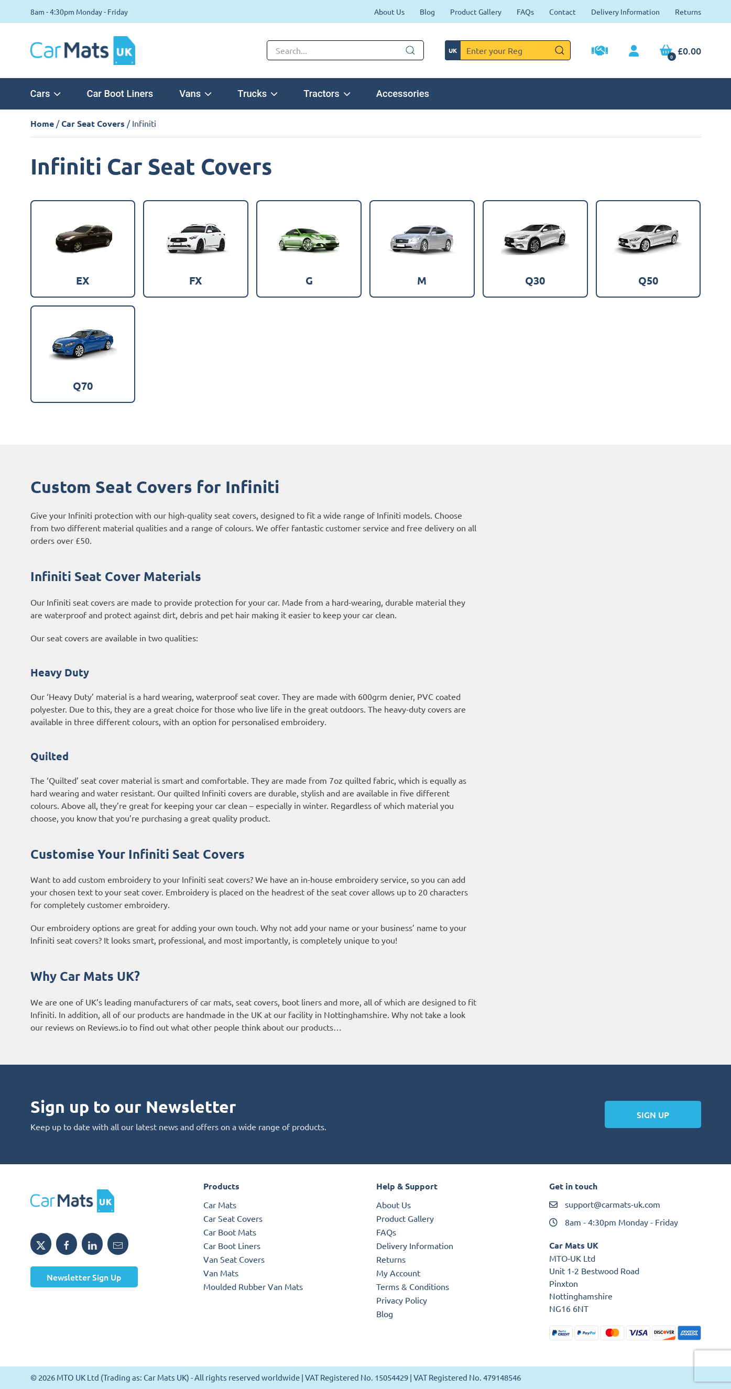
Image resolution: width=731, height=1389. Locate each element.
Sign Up (653, 1114)
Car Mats (219, 1204)
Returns (688, 11)
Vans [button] (195, 93)
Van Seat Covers (234, 1259)
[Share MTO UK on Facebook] (66, 1244)
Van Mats (220, 1272)
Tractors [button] (326, 93)
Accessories (402, 93)
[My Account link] (634, 51)
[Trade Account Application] (600, 52)
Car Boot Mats (229, 1232)
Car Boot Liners (119, 93)
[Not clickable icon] (345, 50)
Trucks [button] (257, 93)
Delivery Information (625, 11)
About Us (389, 11)
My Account (398, 1272)
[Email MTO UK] (117, 1244)
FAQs (525, 11)
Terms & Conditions (412, 1286)
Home (42, 123)
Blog (427, 11)
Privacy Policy (401, 1300)
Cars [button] (45, 93)
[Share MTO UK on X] (40, 1244)
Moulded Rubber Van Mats (253, 1286)
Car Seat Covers (93, 123)
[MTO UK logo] (106, 1201)
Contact (562, 11)
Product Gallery (475, 11)
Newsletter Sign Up (84, 1277)
